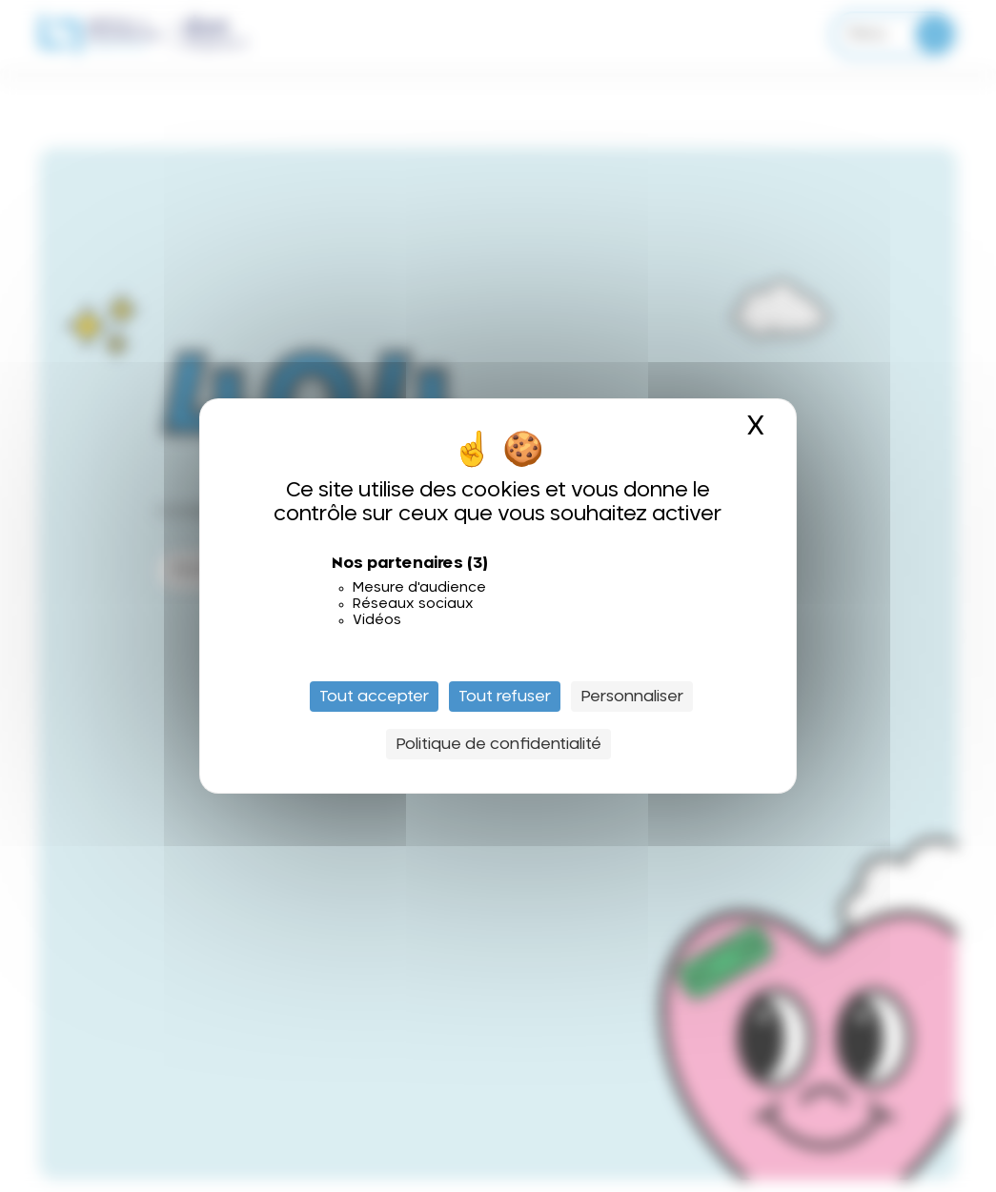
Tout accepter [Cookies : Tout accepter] (374, 696)
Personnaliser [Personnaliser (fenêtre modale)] (631, 696)
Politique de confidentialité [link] (498, 744)
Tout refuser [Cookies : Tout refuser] (504, 696)
